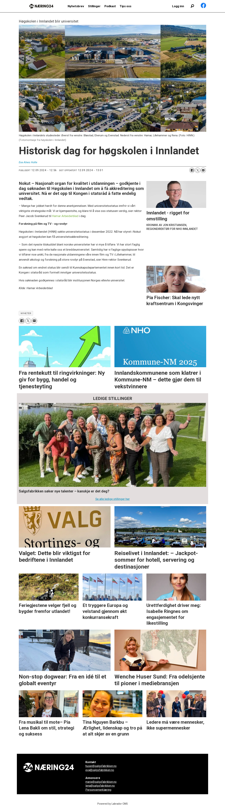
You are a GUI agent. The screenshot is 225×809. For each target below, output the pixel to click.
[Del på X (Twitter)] (197, 170)
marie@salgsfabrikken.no (101, 781)
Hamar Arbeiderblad (65, 216)
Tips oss (125, 6)
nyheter (26, 313)
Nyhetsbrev (76, 6)
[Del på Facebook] (192, 170)
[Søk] (192, 6)
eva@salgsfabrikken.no (99, 770)
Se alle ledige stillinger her (112, 499)
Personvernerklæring (98, 789)
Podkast (110, 6)
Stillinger (94, 6)
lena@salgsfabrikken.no (100, 785)
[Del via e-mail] (203, 170)
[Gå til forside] (41, 6)
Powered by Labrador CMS (112, 803)
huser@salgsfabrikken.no (101, 766)
